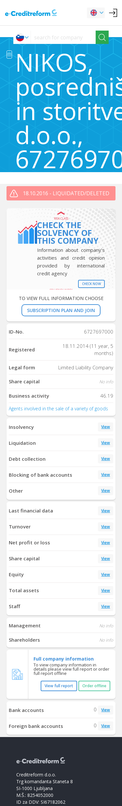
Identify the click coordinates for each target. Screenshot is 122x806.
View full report (59, 686)
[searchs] (63, 37)
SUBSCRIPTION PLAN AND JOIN (61, 310)
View (105, 427)
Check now (91, 283)
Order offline (94, 686)
